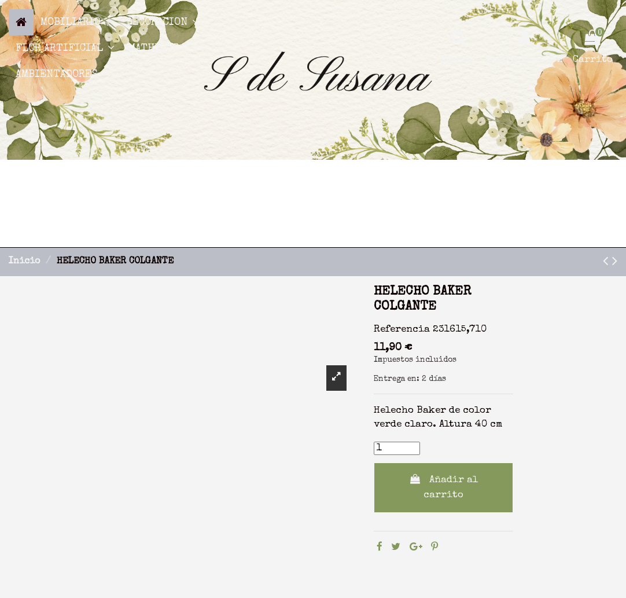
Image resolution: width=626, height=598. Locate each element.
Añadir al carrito (443, 487)
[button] (76, 22)
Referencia (402, 330)
